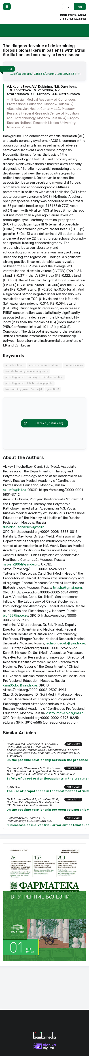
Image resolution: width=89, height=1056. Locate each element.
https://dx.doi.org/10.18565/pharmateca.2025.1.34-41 (44, 73)
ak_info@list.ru (14, 490)
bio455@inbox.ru (15, 616)
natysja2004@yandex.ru (21, 564)
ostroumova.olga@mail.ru (65, 713)
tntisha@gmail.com (67, 588)
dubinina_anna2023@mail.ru (24, 527)
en (80, 6)
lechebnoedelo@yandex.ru (65, 643)
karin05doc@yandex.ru (20, 685)
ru (68, 6)
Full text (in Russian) (42, 423)
